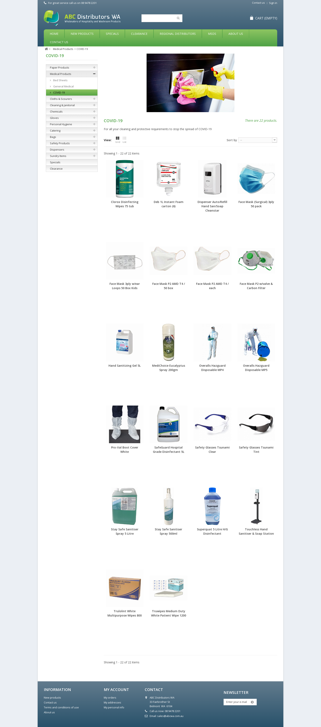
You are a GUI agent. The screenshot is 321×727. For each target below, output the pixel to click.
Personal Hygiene (61, 124)
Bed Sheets (60, 80)
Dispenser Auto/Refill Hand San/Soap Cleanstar (212, 206)
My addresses (112, 702)
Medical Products (60, 74)
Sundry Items (58, 156)
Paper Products (59, 67)
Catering (55, 130)
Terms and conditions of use (61, 707)
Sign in (273, 3)
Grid (117, 139)
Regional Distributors (178, 34)
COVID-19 (59, 92)
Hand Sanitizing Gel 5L (125, 365)
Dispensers (57, 149)
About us (49, 712)
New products (52, 697)
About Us (235, 34)
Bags (53, 137)
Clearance (139, 34)
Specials (112, 34)
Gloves (54, 118)
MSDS (212, 34)
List (124, 139)
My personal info (114, 707)
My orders (110, 697)
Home (54, 34)
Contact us (258, 3)
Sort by (232, 140)
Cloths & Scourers (61, 99)
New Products (82, 34)
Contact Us (59, 42)
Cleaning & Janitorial (62, 105)
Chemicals (56, 111)
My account (116, 689)
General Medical (63, 86)
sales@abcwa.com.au (170, 716)
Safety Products (60, 143)
